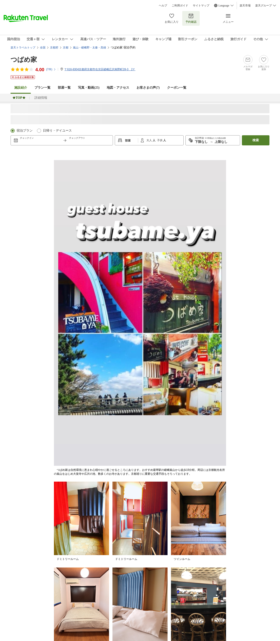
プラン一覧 (42, 87)
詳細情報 (40, 97)
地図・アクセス (118, 87)
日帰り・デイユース (57, 130)
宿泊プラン (25, 130)
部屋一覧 (64, 87)
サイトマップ (201, 5)
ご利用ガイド (180, 5)
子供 (160, 140)
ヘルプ (163, 5)
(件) (51, 69)
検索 (255, 140)
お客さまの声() (148, 87)
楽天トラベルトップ (23, 47)
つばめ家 (24, 59)
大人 (149, 140)
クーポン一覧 (176, 87)
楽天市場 (245, 5)
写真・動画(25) (88, 87)
